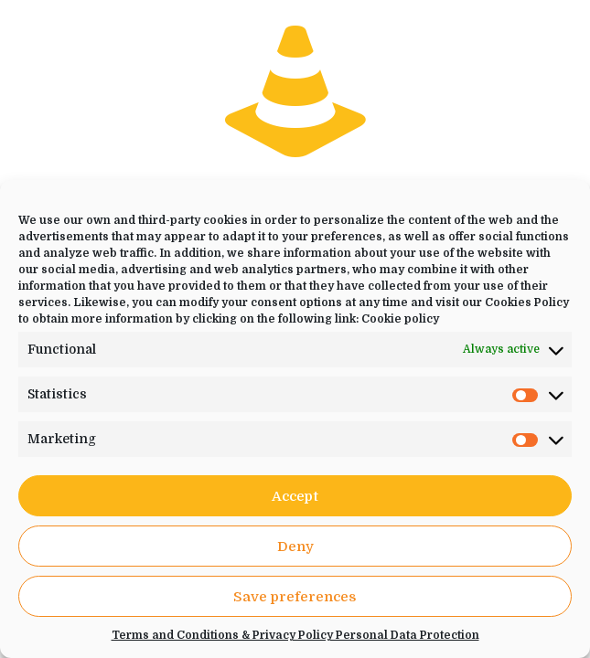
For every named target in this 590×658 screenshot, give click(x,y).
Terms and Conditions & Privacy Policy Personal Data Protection (295, 635)
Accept (295, 496)
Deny (295, 546)
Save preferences (295, 597)
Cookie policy (400, 319)
